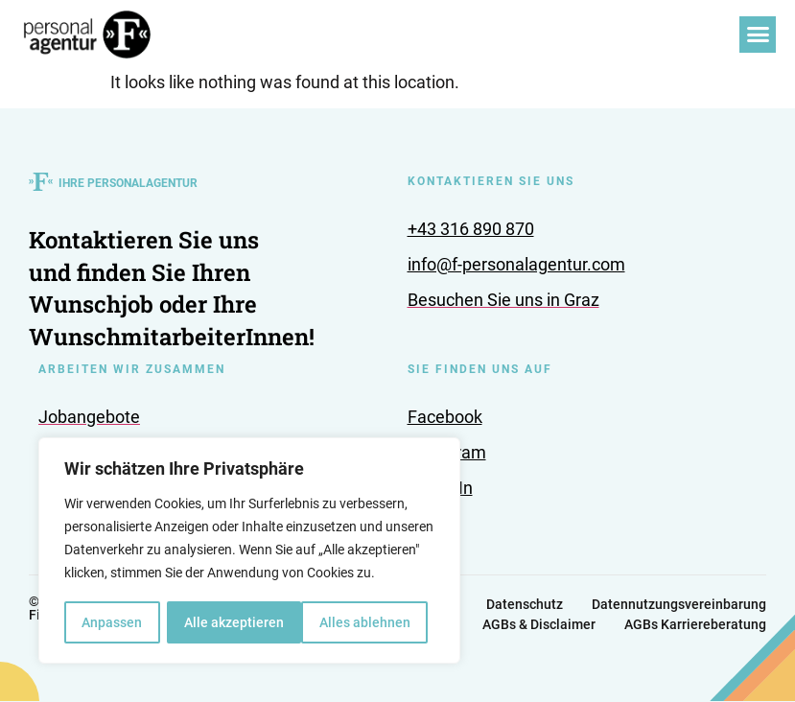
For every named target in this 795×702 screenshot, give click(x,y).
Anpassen (112, 622)
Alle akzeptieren (367, 622)
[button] (757, 34)
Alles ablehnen (229, 622)
